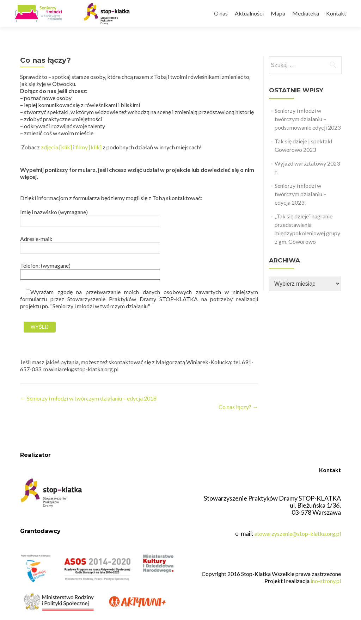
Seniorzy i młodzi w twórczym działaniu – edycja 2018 (88, 398)
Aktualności (249, 13)
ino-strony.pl (326, 580)
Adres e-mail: (90, 243)
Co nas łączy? (238, 406)
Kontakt (336, 13)
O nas (221, 13)
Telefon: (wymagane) (90, 269)
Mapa (278, 13)
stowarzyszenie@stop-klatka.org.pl (298, 533)
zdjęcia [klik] (56, 147)
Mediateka (305, 13)
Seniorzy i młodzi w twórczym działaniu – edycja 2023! (300, 194)
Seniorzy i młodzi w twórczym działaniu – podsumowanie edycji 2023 (308, 119)
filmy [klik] (88, 147)
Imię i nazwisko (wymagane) (90, 216)
